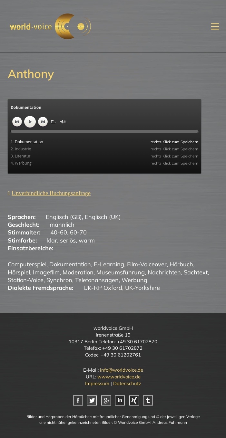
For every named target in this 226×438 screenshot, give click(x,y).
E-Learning (109, 264)
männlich (62, 224)
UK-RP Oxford (103, 287)
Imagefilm (46, 272)
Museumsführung (120, 272)
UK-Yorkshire (142, 287)
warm (87, 240)
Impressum (97, 383)
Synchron (59, 280)
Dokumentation (70, 264)
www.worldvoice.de (119, 377)
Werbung (134, 280)
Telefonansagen (97, 280)
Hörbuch (181, 264)
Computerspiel (27, 264)
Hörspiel (19, 272)
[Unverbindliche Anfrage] (49, 193)
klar (52, 240)
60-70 (78, 232)
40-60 (58, 232)
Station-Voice (26, 280)
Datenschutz (127, 383)
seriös (68, 240)
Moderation (78, 272)
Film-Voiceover (147, 264)
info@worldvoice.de (121, 370)
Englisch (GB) (64, 217)
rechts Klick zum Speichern (174, 141)
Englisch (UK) (103, 217)
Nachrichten (164, 272)
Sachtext (196, 272)
